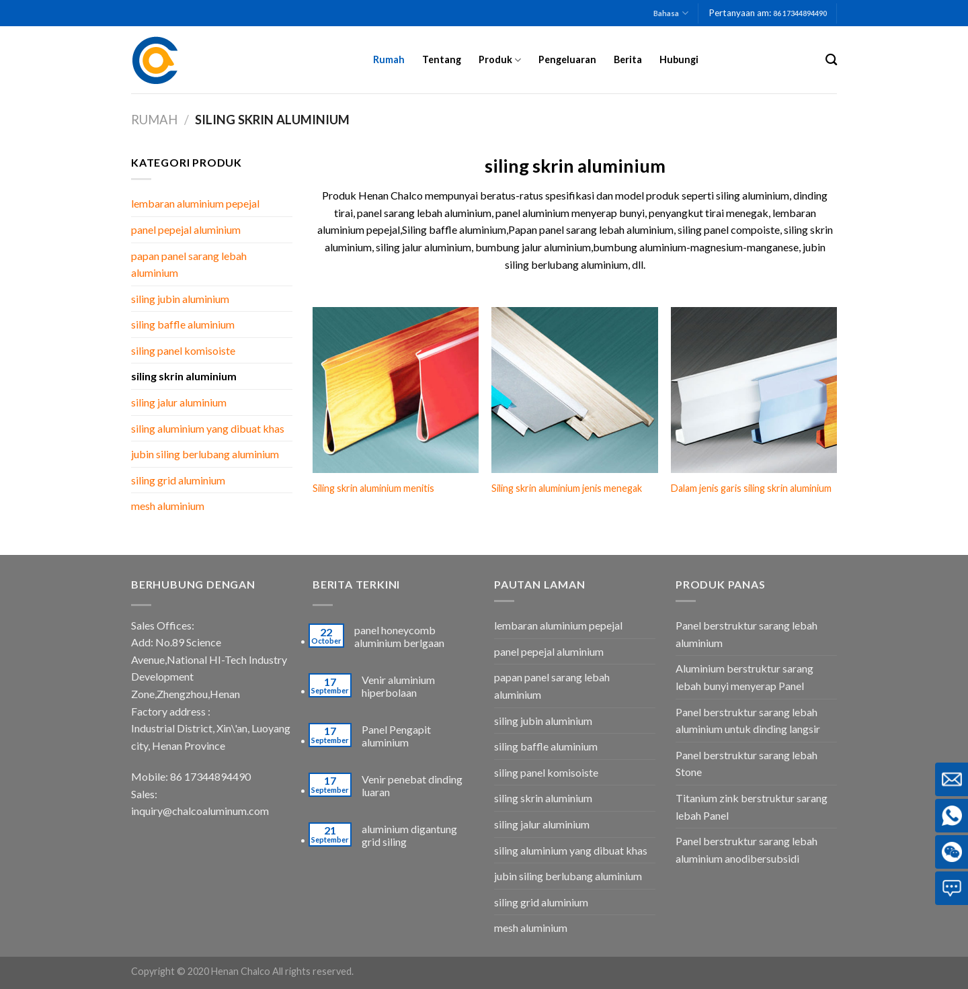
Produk (500, 60)
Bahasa (670, 13)
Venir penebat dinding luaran (412, 785)
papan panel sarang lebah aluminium (189, 264)
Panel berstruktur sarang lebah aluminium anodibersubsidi (746, 849)
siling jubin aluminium (180, 298)
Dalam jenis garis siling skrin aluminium (751, 488)
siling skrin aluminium (184, 376)
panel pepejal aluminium (186, 229)
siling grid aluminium (178, 480)
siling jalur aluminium (179, 402)
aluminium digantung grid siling (409, 835)
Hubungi (678, 59)
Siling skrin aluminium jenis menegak (566, 488)
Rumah (389, 59)
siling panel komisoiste (183, 350)
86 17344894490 (800, 13)
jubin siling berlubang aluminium (205, 453)
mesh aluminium (167, 505)
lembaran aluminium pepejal (195, 203)
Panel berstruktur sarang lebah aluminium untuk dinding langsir (748, 720)
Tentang (441, 59)
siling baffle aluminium (183, 324)
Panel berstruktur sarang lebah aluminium (746, 634)
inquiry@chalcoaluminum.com (200, 810)
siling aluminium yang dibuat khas (207, 428)
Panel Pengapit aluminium (396, 735)
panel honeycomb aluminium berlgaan (399, 636)
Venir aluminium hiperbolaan (398, 686)
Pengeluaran (567, 59)
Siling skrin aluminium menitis (373, 488)
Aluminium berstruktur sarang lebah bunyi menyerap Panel (744, 677)
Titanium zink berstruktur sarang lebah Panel (752, 806)
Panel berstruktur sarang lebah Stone (746, 763)
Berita (628, 59)
